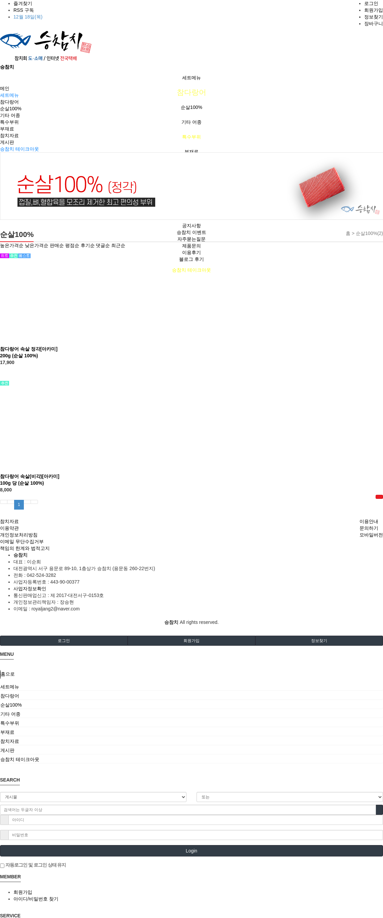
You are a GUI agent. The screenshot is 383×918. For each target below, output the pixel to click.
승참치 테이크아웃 (191, 270)
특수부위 (191, 136)
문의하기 (368, 528)
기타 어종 (191, 122)
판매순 (57, 245)
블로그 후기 (191, 259)
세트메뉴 (191, 77)
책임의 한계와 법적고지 (25, 548)
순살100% (191, 107)
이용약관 (9, 528)
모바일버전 (371, 534)
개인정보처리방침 (19, 534)
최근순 (118, 245)
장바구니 (373, 23)
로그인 (371, 3)
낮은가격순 (36, 245)
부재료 (191, 151)
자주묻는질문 (191, 239)
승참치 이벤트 (191, 232)
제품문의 (191, 245)
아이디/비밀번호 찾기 (35, 899)
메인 (4, 88)
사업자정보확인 (29, 588)
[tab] (191, 686)
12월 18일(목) (27, 16)
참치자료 (9, 135)
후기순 (88, 245)
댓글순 (103, 245)
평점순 (72, 245)
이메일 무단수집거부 (22, 541)
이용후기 (191, 252)
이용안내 (368, 521)
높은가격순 (12, 245)
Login (191, 850)
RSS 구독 (23, 10)
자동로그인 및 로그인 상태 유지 (33, 865)
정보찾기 (373, 16)
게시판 (7, 142)
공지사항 (191, 225)
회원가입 (373, 10)
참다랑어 (191, 92)
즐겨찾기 (22, 3)
